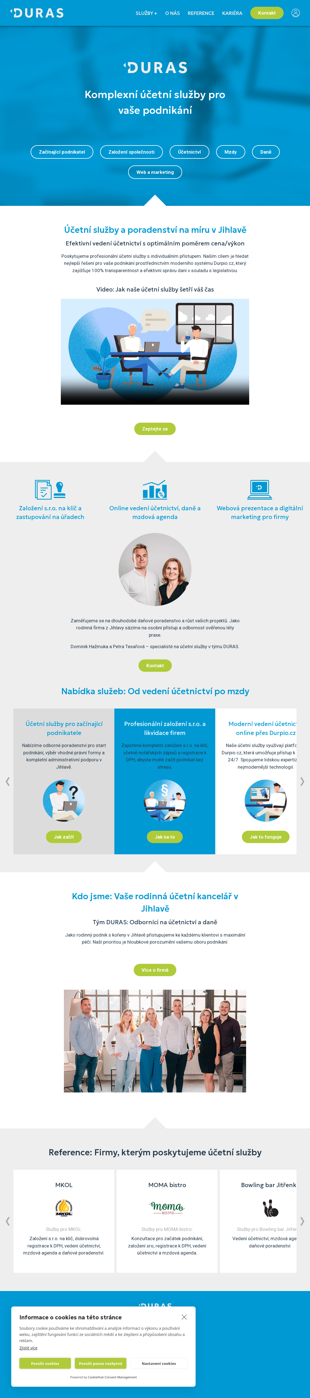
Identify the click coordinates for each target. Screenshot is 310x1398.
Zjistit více (28, 1348)
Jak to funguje (266, 837)
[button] (8, 781)
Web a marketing (155, 172)
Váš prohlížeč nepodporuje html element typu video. (155, 352)
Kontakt (267, 13)
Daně (265, 152)
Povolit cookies (45, 1363)
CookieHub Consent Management (112, 1377)
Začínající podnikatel (62, 152)
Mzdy (231, 152)
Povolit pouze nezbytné (100, 1363)
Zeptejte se (155, 429)
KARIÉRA (232, 13)
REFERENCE (201, 13)
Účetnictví (189, 152)
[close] (184, 1316)
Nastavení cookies (159, 1363)
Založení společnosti (131, 152)
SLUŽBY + (146, 13)
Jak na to (165, 837)
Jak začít (64, 837)
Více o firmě (155, 970)
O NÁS (172, 13)
